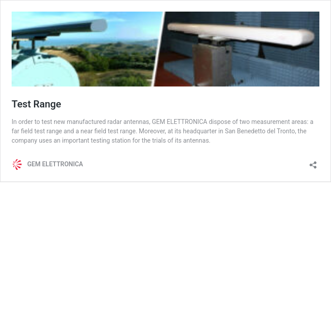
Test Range (36, 104)
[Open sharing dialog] (313, 162)
